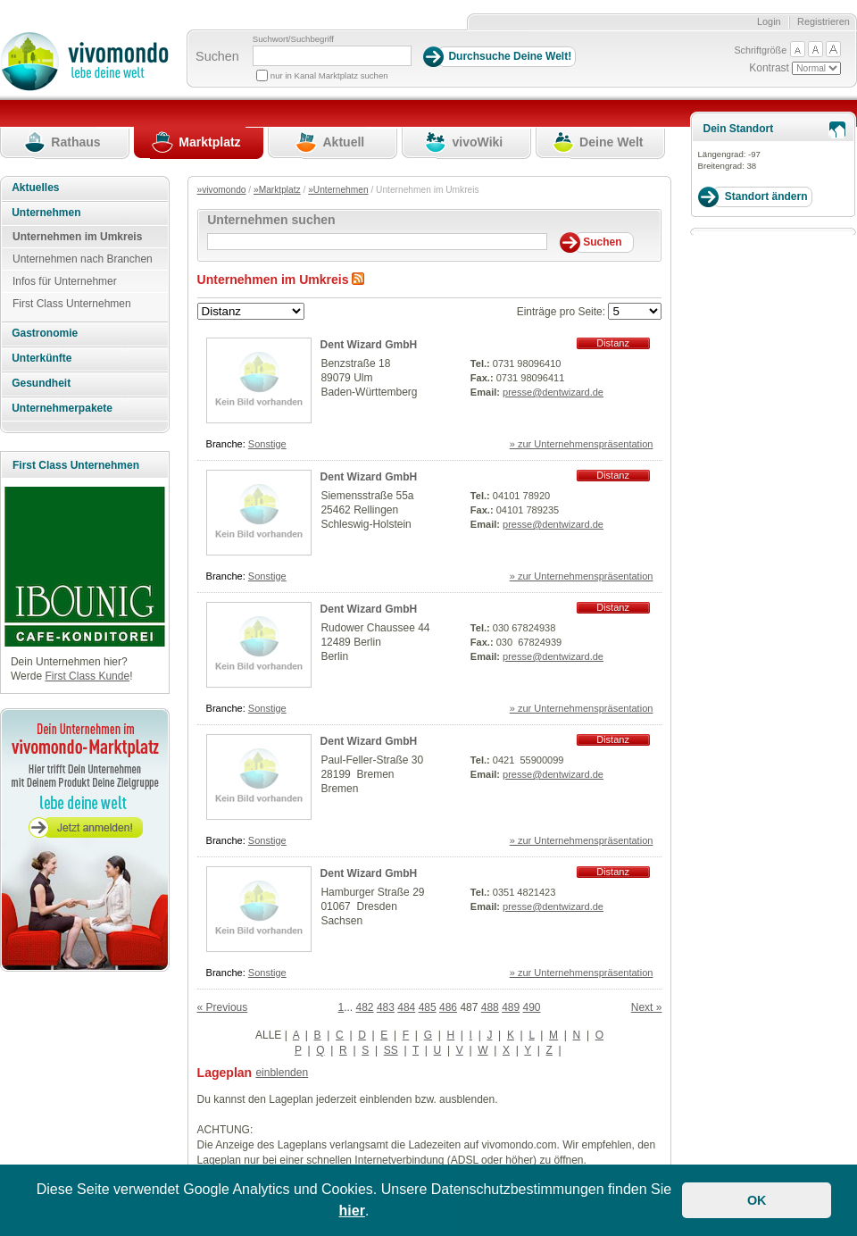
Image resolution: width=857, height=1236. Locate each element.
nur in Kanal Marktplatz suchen (329, 75)
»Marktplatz (277, 190)
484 (406, 1007)
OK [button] (757, 1200)
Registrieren (823, 21)
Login (769, 21)
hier (352, 1210)
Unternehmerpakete (62, 408)
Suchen (217, 56)
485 (428, 1007)
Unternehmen (46, 212)
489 (511, 1007)
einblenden (281, 1072)
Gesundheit (41, 383)
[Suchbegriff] (332, 56)
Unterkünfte (41, 358)
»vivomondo (221, 190)
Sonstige (267, 443)
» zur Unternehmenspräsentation (581, 443)
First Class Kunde (87, 676)
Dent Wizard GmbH (369, 344)
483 (386, 1007)
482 (365, 1007)
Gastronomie (45, 333)
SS (391, 1050)
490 (532, 1007)
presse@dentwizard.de (553, 392)
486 (448, 1007)
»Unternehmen (338, 190)
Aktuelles (35, 187)
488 (490, 1007)
